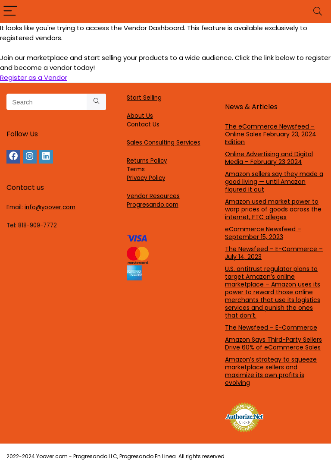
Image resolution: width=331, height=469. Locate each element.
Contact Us (143, 124)
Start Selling (144, 98)
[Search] (317, 11)
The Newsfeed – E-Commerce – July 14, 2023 (274, 253)
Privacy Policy (146, 178)
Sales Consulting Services (163, 142)
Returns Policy (147, 161)
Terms (136, 169)
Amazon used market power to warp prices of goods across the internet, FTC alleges (273, 209)
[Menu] (10, 11)
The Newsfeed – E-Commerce (271, 327)
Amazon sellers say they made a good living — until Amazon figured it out (274, 182)
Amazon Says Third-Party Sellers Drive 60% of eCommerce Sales (273, 343)
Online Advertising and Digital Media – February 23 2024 (269, 158)
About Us (140, 116)
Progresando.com (152, 205)
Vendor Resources (153, 196)
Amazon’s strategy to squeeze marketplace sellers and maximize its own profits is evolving (271, 371)
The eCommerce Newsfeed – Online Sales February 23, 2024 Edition (270, 134)
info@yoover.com (50, 207)
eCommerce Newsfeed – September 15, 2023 (263, 233)
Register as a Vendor (33, 77)
